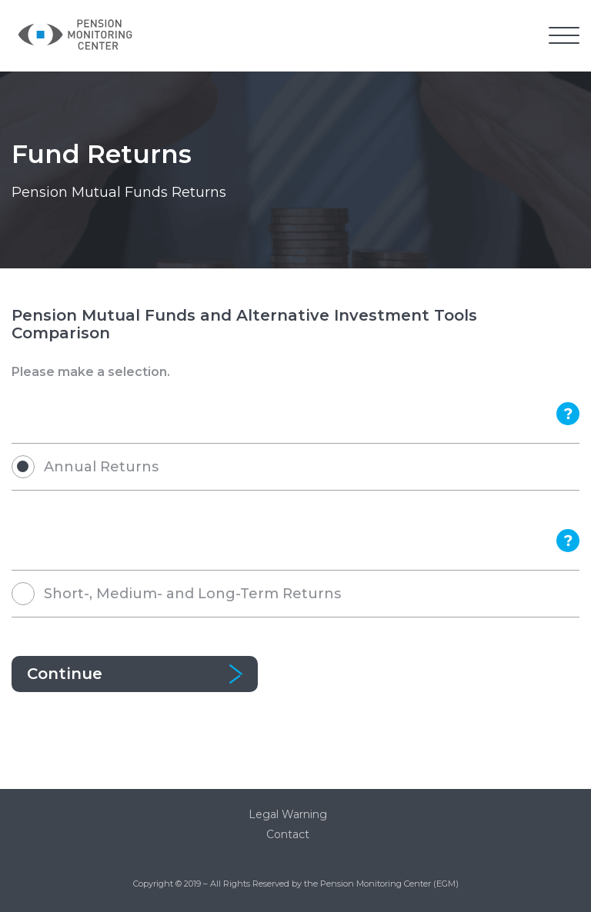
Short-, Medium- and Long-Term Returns (192, 593)
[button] (564, 36)
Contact (287, 834)
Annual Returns (101, 466)
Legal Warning (288, 814)
